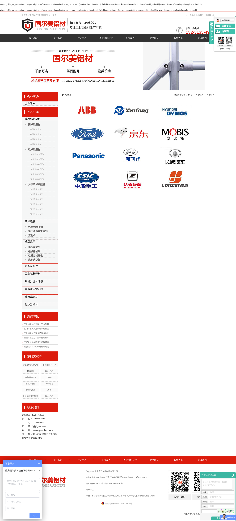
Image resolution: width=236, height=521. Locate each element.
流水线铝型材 (106, 38)
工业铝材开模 (32, 273)
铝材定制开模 (35, 255)
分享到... (226, 31)
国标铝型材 (34, 124)
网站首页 (33, 38)
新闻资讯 (178, 38)
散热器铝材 (31, 304)
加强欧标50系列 (36, 209)
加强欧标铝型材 (36, 184)
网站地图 (199, 15)
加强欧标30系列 (36, 194)
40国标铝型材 (35, 134)
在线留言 (226, 26)
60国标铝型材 (35, 139)
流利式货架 (34, 259)
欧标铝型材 (34, 149)
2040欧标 (49, 396)
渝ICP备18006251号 (114, 483)
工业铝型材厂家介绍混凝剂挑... (37, 333)
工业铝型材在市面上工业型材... (37, 324)
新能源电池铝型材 (30, 396)
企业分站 (190, 15)
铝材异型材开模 (34, 281)
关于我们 (57, 38)
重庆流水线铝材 (127, 477)
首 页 (190, 95)
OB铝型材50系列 (37, 174)
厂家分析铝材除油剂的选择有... (37, 342)
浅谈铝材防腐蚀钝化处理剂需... (37, 347)
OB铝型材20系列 (37, 154)
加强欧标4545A (49, 365)
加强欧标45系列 (36, 204)
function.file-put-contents (90, 4)
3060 (49, 377)
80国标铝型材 (35, 144)
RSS (207, 15)
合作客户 (130, 38)
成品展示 (154, 38)
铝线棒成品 (34, 251)
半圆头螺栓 (30, 384)
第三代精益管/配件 (38, 231)
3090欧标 (49, 384)
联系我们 (202, 38)
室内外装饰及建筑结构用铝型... (37, 329)
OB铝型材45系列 (37, 169)
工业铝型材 (115, 477)
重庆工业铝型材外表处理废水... (37, 338)
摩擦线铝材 (31, 296)
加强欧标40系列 (36, 199)
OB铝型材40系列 (37, 164)
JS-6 (49, 390)
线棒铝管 (30, 221)
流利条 (31, 235)
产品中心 (81, 38)
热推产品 (90, 489)
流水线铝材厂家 (103, 477)
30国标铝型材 (35, 129)
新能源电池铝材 (34, 289)
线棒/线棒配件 (35, 227)
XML (212, 15)
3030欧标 (49, 371)
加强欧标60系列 (36, 214)
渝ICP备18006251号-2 (95, 483)
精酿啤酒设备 (189, 514)
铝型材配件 (31, 266)
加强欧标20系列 (36, 189)
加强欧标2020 (30, 377)
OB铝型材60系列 (37, 179)
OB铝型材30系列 (37, 159)
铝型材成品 (34, 247)
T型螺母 (30, 371)
